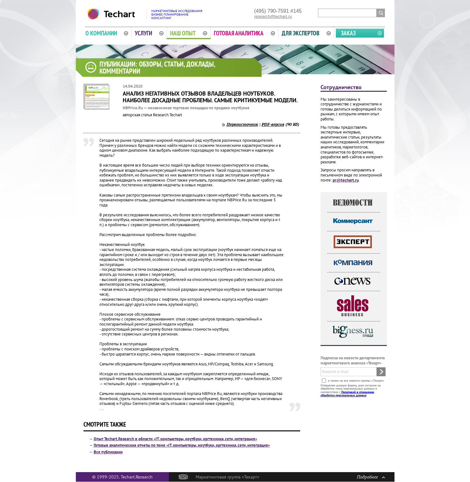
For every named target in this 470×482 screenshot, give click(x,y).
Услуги (149, 33)
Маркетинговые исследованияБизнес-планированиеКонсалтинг (176, 14)
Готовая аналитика (244, 33)
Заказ (348, 33)
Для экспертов (306, 33)
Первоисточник (242, 124)
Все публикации (108, 452)
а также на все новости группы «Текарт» (355, 380)
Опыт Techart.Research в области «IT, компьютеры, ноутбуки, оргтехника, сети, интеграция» (175, 439)
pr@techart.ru (346, 180)
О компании (106, 33)
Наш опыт (188, 33)
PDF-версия (273, 124)
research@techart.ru (273, 16)
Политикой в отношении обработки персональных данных (347, 393)
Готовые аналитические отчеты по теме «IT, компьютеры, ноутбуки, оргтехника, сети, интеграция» (182, 445)
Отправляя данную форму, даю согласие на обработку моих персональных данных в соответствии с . (351, 390)
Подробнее (371, 477)
